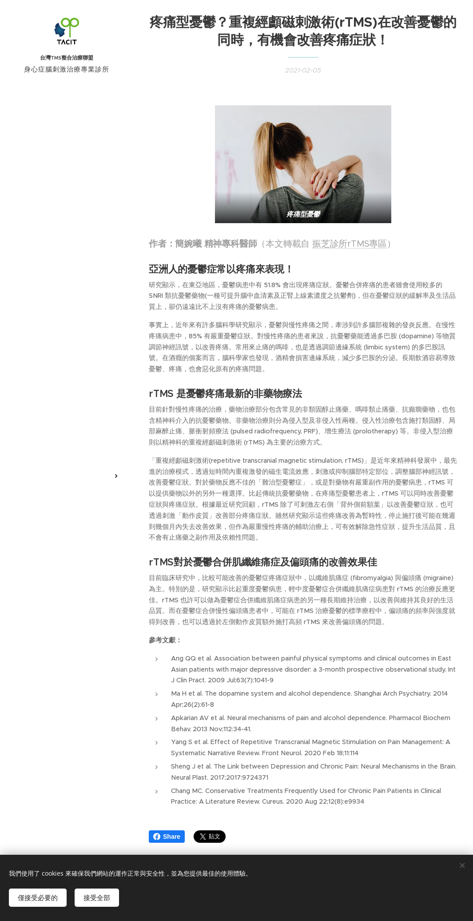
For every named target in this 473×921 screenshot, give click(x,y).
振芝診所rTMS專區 (349, 243)
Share (166, 836)
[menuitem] (67, 417)
